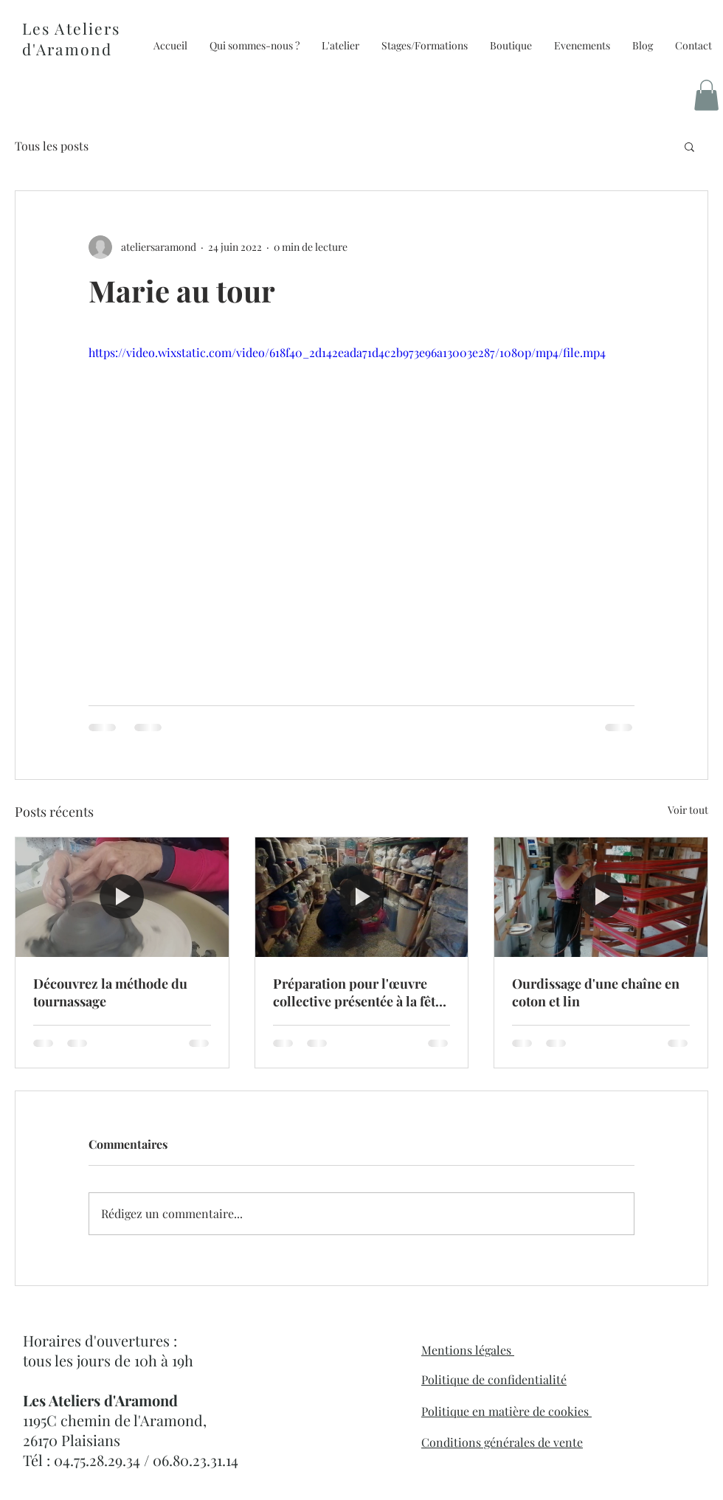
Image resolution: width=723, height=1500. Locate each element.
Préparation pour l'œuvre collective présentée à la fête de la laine (357, 992)
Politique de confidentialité (494, 1379)
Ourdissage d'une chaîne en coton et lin (595, 992)
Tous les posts (52, 145)
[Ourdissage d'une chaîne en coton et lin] (601, 897)
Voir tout (688, 810)
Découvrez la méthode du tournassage (110, 992)
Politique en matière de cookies (506, 1411)
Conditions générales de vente (502, 1442)
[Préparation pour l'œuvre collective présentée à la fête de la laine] (361, 897)
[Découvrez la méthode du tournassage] (122, 897)
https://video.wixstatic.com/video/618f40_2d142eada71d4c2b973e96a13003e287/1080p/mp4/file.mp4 (347, 352)
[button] (511, 45)
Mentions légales (467, 1350)
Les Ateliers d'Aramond (71, 38)
